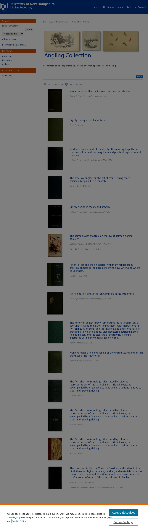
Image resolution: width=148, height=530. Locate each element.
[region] (74, 517)
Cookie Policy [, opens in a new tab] (19, 520)
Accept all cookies (123, 512)
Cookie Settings (123, 522)
